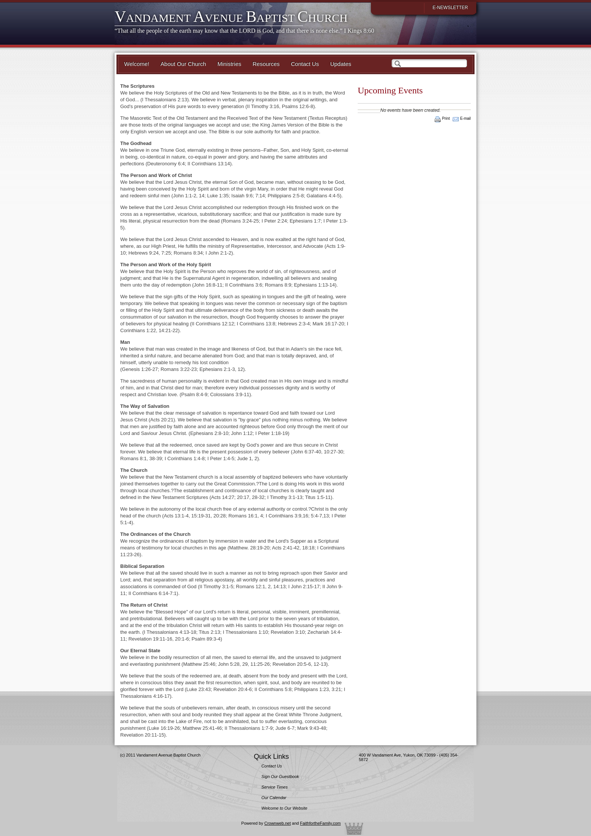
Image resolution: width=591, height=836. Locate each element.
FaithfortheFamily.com (320, 823)
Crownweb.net (277, 823)
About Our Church (183, 64)
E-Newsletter (450, 7)
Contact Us (305, 64)
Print (446, 118)
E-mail (465, 118)
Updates (340, 64)
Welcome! (136, 64)
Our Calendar (274, 797)
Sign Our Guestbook (280, 776)
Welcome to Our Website (285, 808)
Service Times (275, 787)
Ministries (229, 64)
